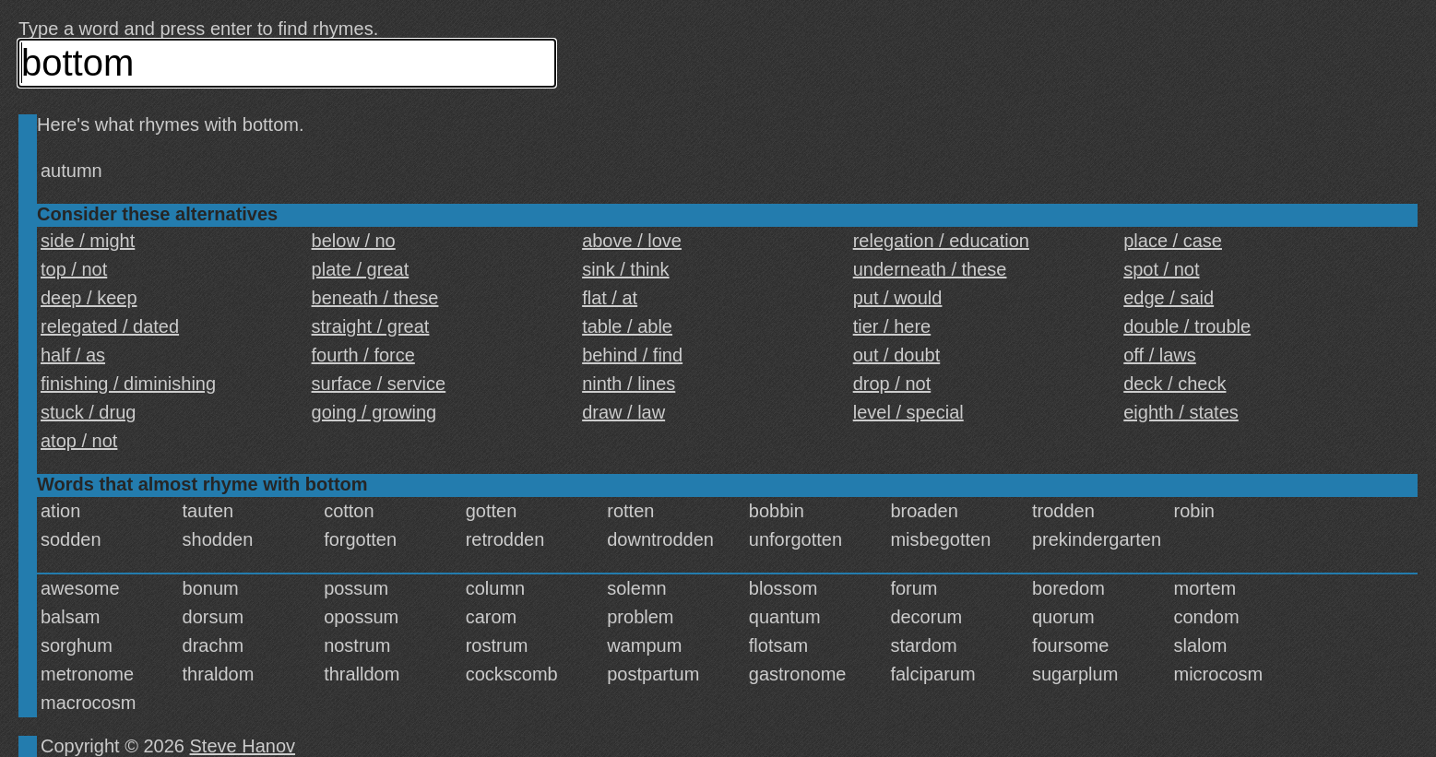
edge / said (1168, 298)
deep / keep (89, 298)
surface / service (379, 383)
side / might (88, 241)
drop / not (892, 383)
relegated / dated (110, 326)
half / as (73, 355)
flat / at (609, 298)
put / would (898, 298)
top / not (74, 269)
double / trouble (1187, 326)
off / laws (1159, 355)
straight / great (371, 326)
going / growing (374, 412)
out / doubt (897, 355)
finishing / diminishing (128, 383)
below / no (354, 241)
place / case (1172, 241)
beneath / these (375, 298)
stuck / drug (88, 412)
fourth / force (363, 355)
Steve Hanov (243, 746)
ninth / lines (628, 383)
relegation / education (941, 241)
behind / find (632, 355)
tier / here (892, 326)
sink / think (625, 269)
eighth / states (1181, 412)
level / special (908, 412)
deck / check (1174, 383)
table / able (627, 326)
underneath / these (930, 269)
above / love (632, 241)
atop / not (79, 441)
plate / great (360, 269)
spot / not (1161, 269)
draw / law (623, 412)
